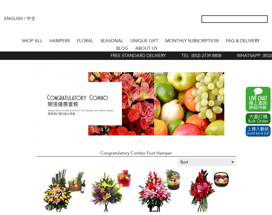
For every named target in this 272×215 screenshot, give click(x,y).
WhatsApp (258, 99)
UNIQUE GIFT (144, 41)
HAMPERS (59, 41)
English (13, 18)
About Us (146, 48)
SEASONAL (111, 41)
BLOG (122, 48)
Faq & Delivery (243, 41)
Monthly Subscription (192, 41)
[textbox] (207, 162)
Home (13, 40)
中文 (31, 18)
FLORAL (85, 41)
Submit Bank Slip (258, 131)
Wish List (245, 31)
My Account (236, 31)
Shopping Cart (254, 31)
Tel (264, 31)
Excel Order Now (258, 118)
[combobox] (207, 162)
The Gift (136, 24)
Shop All (32, 41)
